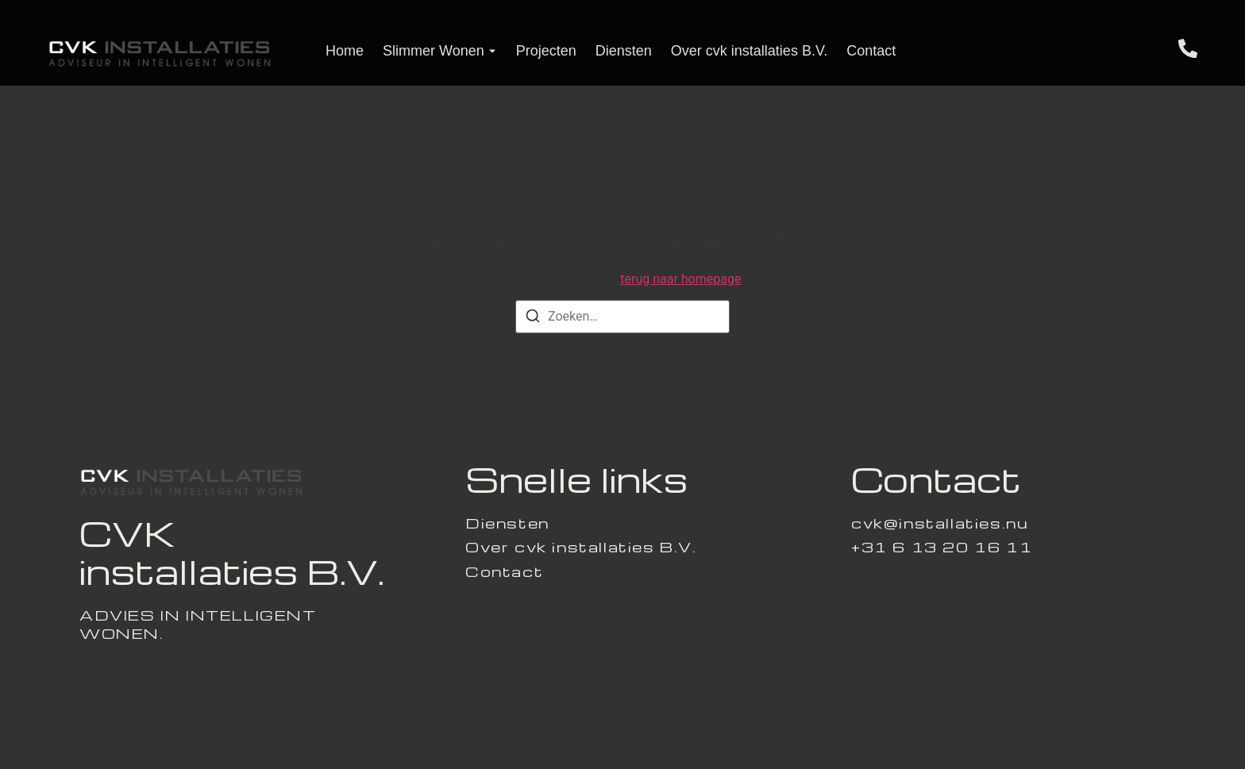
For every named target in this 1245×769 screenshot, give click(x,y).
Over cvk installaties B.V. (749, 51)
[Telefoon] (1187, 51)
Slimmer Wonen (433, 51)
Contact (871, 51)
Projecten (546, 51)
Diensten (624, 51)
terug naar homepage (680, 278)
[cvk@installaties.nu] (939, 523)
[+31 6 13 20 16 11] (941, 547)
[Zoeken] (532, 319)
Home (345, 51)
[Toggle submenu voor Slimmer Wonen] (490, 51)
